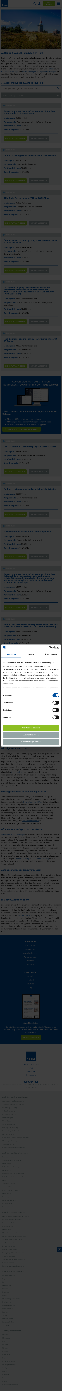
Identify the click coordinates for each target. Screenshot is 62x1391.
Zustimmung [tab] (11, 654)
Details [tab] (31, 654)
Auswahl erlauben (31, 735)
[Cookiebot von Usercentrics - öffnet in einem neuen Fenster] (48, 647)
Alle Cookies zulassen (31, 728)
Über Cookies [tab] (51, 654)
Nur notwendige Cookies (31, 742)
